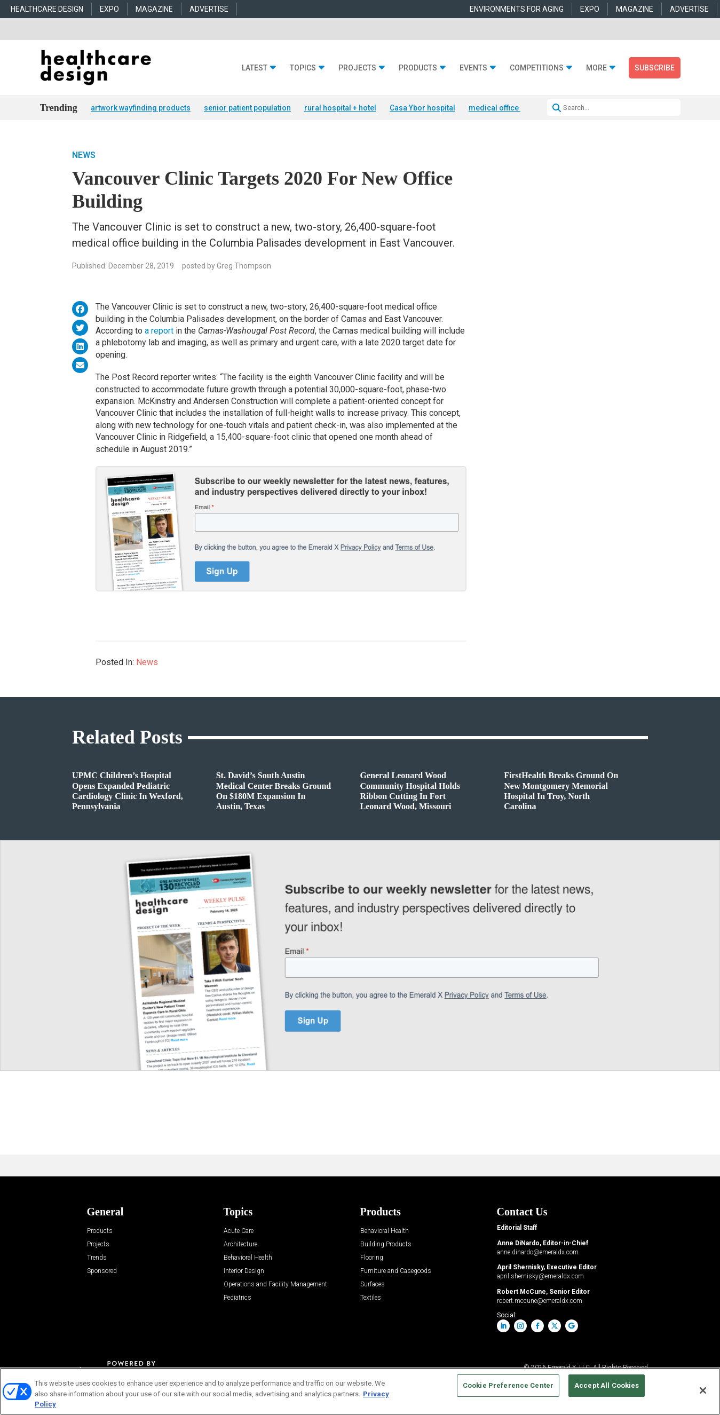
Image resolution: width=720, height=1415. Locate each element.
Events (473, 68)
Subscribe (655, 68)
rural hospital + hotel (340, 108)
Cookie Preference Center (508, 1385)
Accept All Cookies (606, 1385)
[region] (360, 1391)
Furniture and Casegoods (395, 1271)
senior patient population (247, 108)
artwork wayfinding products (141, 108)
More (596, 68)
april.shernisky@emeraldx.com (540, 1276)
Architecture (240, 1244)
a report (159, 331)
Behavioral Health (248, 1257)
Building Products (386, 1244)
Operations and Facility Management (275, 1284)
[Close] (703, 1390)
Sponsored (102, 1271)
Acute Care (239, 1231)
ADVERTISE (208, 9)
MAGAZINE (154, 9)
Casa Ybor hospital (422, 108)
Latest (254, 68)
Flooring (371, 1257)
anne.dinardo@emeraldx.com (538, 1252)
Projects (357, 68)
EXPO (109, 9)
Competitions (537, 68)
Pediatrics (237, 1297)
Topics (303, 68)
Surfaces (372, 1284)
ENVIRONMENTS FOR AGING (517, 9)
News (84, 155)
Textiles (370, 1297)
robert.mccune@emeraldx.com (539, 1301)
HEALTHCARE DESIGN (47, 9)
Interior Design (244, 1271)
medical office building (509, 108)
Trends (97, 1257)
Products (418, 68)
